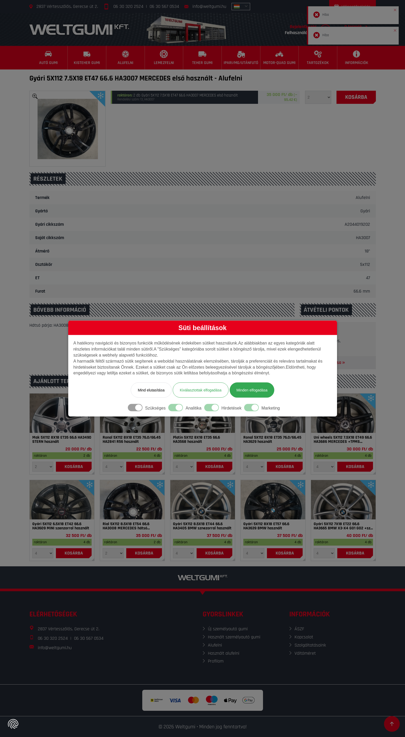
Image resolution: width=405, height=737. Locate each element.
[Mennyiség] (318, 97)
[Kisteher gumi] (87, 57)
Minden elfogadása (251, 390)
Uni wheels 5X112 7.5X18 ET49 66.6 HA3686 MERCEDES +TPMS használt (343, 439)
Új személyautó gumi (228, 629)
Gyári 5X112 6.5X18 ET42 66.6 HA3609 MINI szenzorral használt (60, 526)
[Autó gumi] (48, 57)
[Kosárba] (356, 97)
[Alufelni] (125, 57)
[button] (395, 9)
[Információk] (356, 57)
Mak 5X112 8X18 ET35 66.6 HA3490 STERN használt (61, 439)
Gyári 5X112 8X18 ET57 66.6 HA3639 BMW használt (266, 526)
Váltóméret (305, 653)
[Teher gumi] (202, 57)
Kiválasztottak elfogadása (201, 390)
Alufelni (215, 645)
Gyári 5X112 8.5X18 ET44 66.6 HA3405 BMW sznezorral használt (202, 526)
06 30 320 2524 (128, 6)
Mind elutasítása (151, 390)
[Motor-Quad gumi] (279, 57)
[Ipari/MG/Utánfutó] (241, 57)
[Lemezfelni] (164, 57)
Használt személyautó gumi (234, 637)
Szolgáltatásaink (310, 645)
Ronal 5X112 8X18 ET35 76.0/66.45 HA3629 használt (272, 439)
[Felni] (62, 413)
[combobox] (241, 6)
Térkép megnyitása (325, 362)
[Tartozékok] (318, 57)
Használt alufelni (223, 653)
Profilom (216, 661)
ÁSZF (299, 629)
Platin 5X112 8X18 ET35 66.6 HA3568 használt (196, 439)
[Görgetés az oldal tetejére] (392, 724)
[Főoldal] (79, 29)
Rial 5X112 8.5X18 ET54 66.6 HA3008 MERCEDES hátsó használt (126, 526)
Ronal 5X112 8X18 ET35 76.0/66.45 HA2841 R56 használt (132, 439)
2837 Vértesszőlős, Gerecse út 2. (67, 6)
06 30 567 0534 (164, 6)
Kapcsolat (303, 637)
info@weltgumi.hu (209, 6)
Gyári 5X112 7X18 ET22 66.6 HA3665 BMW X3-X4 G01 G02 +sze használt (343, 526)
